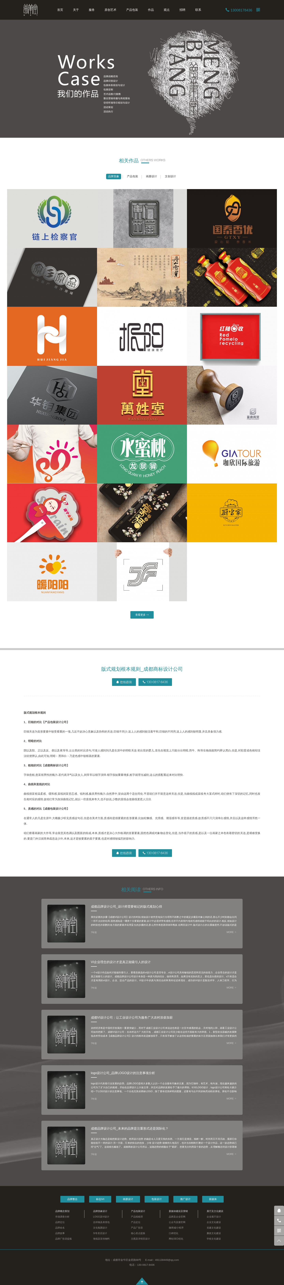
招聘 (182, 9)
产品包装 (132, 9)
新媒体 (213, 1199)
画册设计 (151, 176)
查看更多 (142, 614)
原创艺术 (110, 9)
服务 (92, 9)
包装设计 (156, 1199)
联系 (198, 9)
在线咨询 (124, 682)
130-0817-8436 (155, 682)
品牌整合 (72, 1199)
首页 (60, 9)
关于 (76, 9)
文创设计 (170, 176)
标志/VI (100, 1199)
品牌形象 (113, 176)
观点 (167, 9)
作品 (151, 9)
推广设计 (185, 1199)
